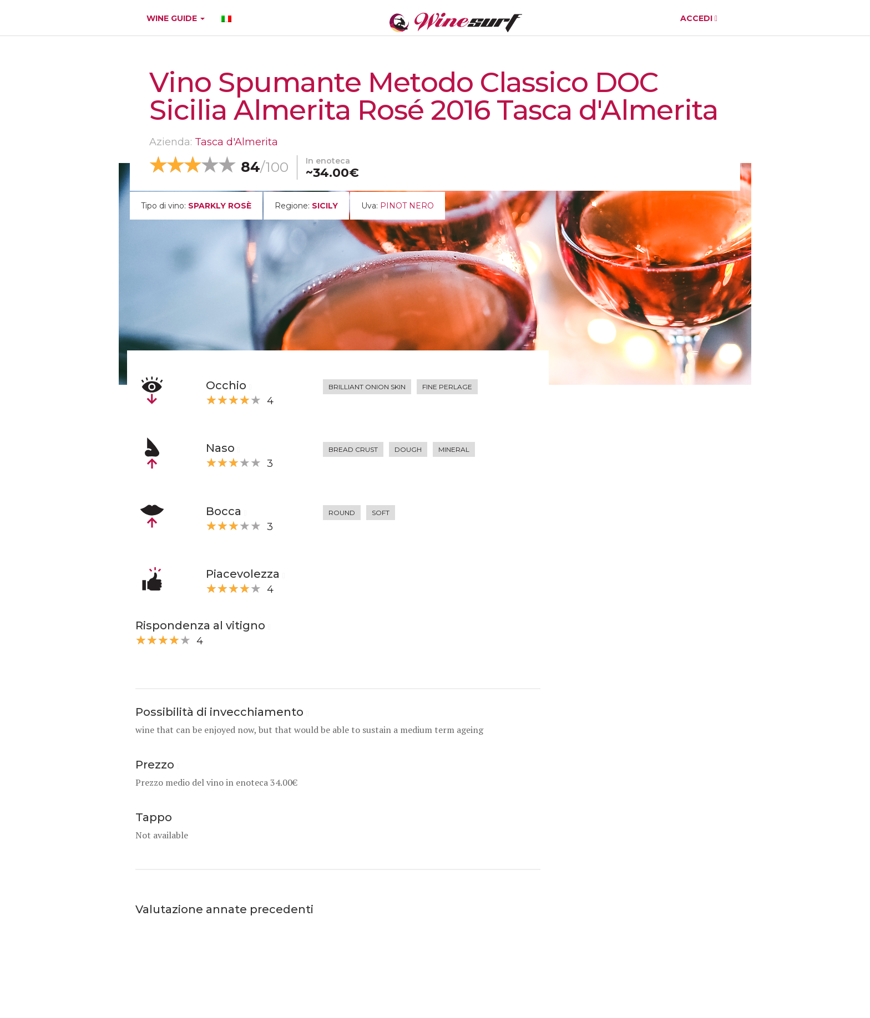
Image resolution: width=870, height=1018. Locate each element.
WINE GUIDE (175, 18)
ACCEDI (698, 18)
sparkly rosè (219, 206)
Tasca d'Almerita (236, 142)
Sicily (325, 206)
